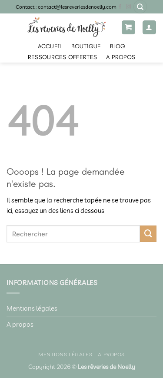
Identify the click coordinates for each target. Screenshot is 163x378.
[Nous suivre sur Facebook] (120, 7)
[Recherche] (140, 6)
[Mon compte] (149, 27)
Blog (117, 46)
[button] (128, 27)
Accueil (50, 46)
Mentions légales (32, 308)
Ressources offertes (62, 57)
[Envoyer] (148, 233)
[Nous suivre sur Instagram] (128, 7)
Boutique (86, 46)
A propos (120, 57)
